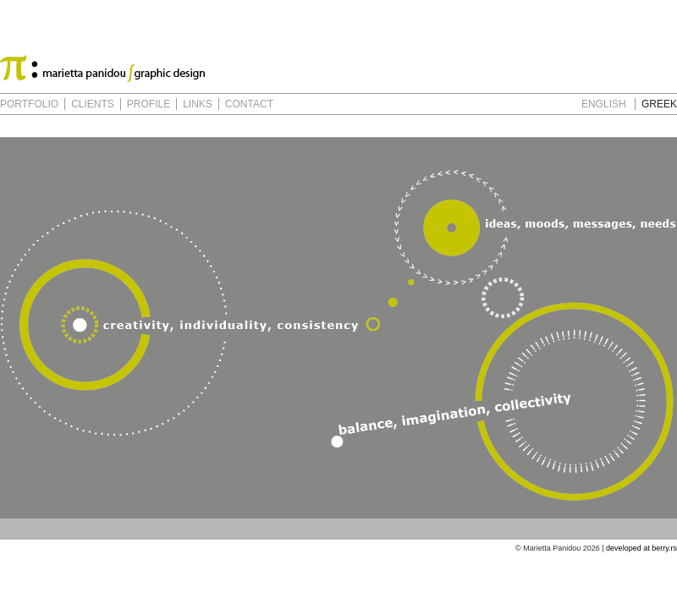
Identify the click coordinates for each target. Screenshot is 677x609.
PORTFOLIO (29, 104)
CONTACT (249, 104)
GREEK (659, 104)
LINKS (197, 104)
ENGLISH (603, 104)
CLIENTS (92, 104)
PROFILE (148, 104)
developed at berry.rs (641, 548)
